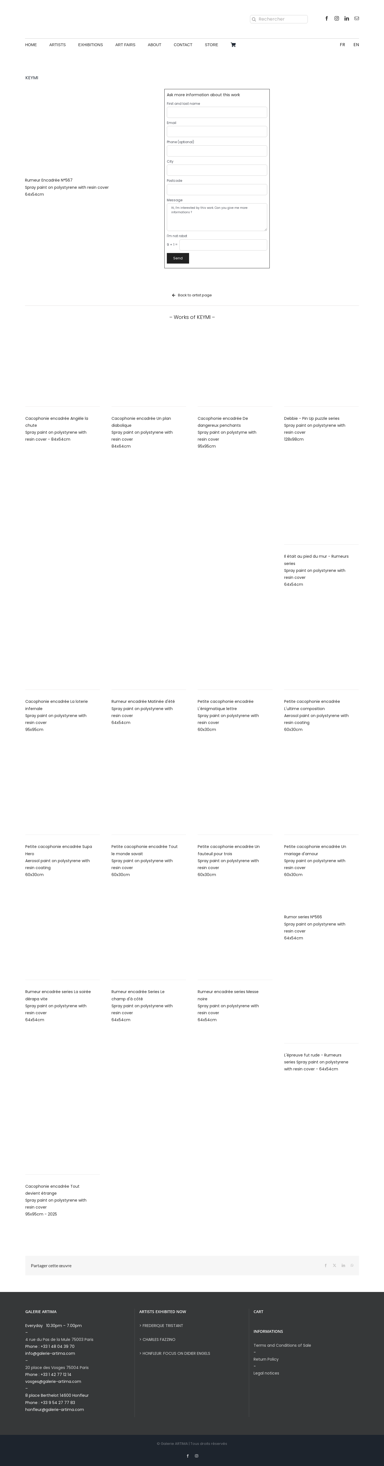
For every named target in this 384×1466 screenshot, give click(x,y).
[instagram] (337, 18)
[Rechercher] (279, 19)
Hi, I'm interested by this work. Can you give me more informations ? (217, 217)
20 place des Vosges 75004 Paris (57, 1367)
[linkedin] (347, 18)
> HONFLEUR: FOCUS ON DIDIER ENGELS (174, 1353)
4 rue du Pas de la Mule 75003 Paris (59, 1339)
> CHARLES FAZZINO (157, 1339)
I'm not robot (177, 236)
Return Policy (266, 1359)
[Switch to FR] (342, 45)
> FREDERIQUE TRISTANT (161, 1325)
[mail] (357, 18)
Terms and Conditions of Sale (282, 1345)
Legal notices (266, 1373)
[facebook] (326, 18)
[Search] (254, 19)
